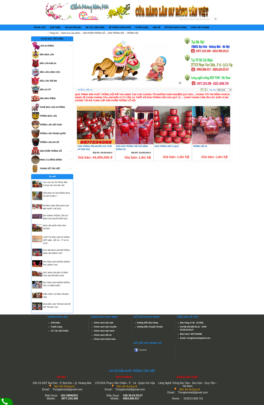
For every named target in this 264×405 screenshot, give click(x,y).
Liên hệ (145, 157)
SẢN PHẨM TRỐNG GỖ (94, 33)
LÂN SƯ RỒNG (47, 46)
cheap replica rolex (8, 1)
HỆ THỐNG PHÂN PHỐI (120, 27)
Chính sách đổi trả (103, 335)
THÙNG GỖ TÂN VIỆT (50, 168)
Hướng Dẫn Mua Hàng (147, 323)
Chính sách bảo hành (104, 331)
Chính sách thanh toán (105, 339)
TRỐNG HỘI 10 (200, 146)
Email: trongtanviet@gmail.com (195, 338)
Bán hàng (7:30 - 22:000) (191, 323)
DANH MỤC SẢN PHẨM (52, 39)
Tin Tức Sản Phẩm (60, 331)
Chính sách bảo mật (103, 323)
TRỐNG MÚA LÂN (48, 116)
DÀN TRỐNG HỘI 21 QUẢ (167, 146)
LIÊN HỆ (156, 27)
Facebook (143, 350)
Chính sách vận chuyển (105, 327)
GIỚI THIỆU (55, 27)
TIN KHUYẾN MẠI (73, 27)
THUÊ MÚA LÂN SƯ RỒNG (52, 107)
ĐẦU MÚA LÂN (47, 54)
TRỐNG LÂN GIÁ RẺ (49, 142)
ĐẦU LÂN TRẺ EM (48, 81)
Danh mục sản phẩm (70, 33)
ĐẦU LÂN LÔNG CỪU (50, 72)
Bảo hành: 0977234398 (191, 334)
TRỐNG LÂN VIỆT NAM (51, 125)
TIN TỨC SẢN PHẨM (95, 27)
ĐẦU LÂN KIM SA (48, 63)
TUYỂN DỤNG (141, 27)
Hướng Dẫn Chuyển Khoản (150, 327)
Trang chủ (54, 33)
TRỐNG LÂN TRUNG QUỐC (53, 133)
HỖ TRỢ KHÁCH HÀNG (175, 27)
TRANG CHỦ (40, 27)
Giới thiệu (55, 323)
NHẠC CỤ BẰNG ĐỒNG (51, 160)
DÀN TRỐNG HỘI (116, 33)
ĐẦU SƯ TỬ (45, 89)
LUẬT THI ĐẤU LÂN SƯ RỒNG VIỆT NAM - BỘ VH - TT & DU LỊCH (56, 240)
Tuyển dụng (56, 327)
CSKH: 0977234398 (200, 27)
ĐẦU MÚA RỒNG (48, 98)
